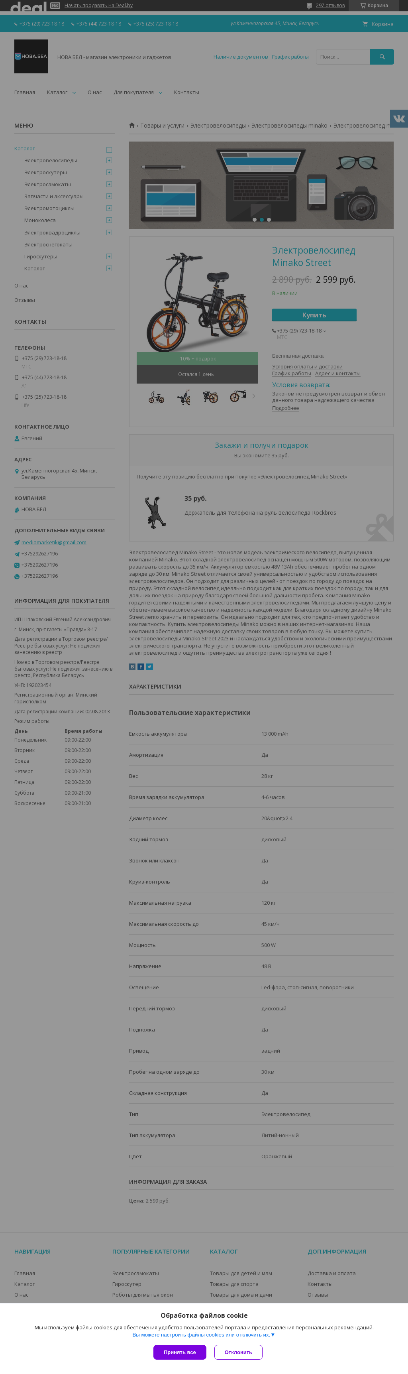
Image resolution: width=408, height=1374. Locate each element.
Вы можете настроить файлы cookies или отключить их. (201, 1335)
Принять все (180, 1352)
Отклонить (238, 1352)
